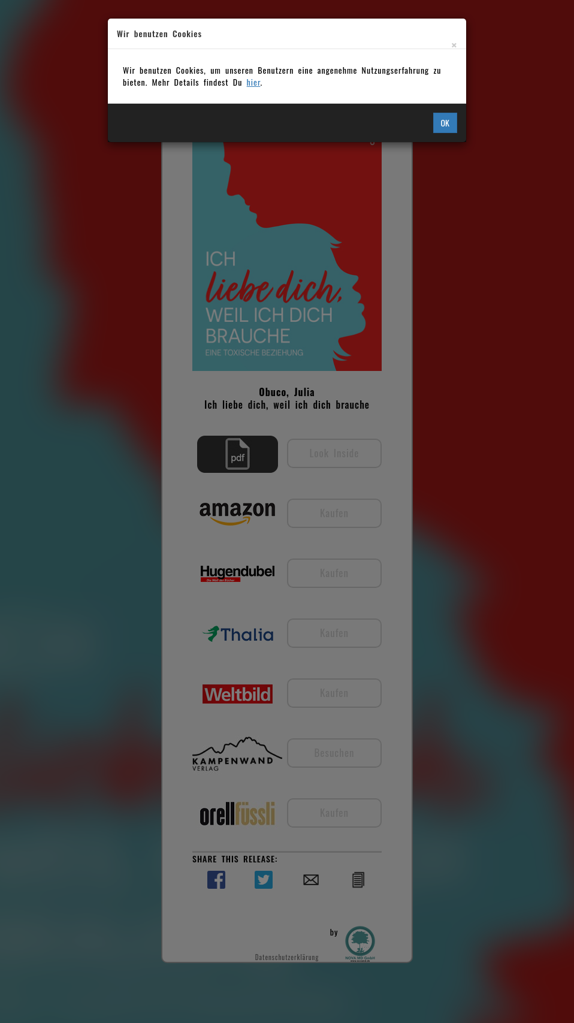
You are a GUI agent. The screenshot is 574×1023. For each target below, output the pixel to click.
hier (254, 82)
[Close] (454, 44)
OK (445, 122)
